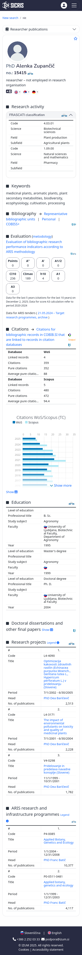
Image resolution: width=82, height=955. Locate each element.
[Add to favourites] (75, 38)
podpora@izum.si (55, 939)
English (55, 933)
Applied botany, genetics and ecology (58, 883)
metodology (42, 236)
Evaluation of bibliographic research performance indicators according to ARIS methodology (34, 247)
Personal (49, 219)
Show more (61, 485)
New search (10, 18)
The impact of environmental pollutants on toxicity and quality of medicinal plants (58, 726)
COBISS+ (13, 224)
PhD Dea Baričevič (57, 698)
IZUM (26, 945)
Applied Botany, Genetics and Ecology (59, 841)
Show (12, 492)
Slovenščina (30, 933)
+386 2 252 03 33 (26, 939)
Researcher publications (27, 29)
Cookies (24, 949)
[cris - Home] (12, 5)
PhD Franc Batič (55, 860)
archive (43, 317)
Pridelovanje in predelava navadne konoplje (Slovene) (57, 769)
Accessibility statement (48, 949)
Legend (53, 642)
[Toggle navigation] (74, 5)
